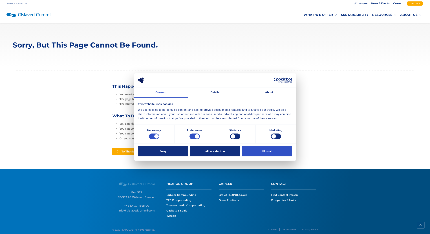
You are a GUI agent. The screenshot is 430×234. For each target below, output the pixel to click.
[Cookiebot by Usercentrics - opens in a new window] (276, 80)
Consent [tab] (160, 92)
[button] (320, 15)
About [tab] (269, 92)
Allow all (266, 151)
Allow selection (215, 151)
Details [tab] (215, 92)
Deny (163, 151)
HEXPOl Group (179, 184)
